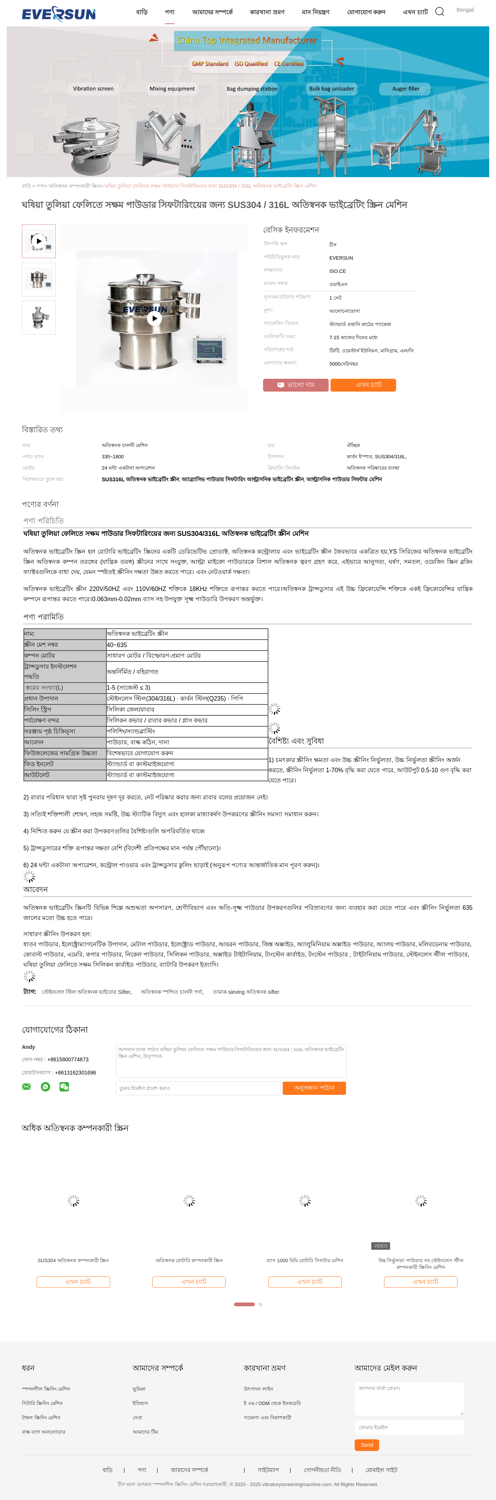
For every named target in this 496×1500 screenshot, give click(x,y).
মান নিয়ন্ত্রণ (315, 12)
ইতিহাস (140, 1403)
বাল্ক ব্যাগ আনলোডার (43, 1432)
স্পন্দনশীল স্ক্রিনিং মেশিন (46, 1389)
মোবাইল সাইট (381, 1470)
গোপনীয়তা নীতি (322, 1470)
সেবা (137, 1417)
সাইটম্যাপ (268, 1470)
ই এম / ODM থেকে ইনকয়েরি (272, 1403)
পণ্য (170, 12)
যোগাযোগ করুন (366, 12)
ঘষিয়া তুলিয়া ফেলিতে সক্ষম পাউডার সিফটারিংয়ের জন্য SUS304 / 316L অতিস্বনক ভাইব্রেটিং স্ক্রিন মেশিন (211, 186)
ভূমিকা (139, 1389)
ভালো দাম (295, 385)
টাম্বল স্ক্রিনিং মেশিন (41, 1417)
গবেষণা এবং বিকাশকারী (267, 1417)
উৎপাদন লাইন (258, 1389)
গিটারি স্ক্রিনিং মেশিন (42, 1403)
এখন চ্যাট (415, 12)
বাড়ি (141, 12)
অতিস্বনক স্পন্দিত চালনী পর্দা (171, 992)
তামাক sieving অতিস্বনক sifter (246, 992)
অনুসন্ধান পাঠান (314, 1088)
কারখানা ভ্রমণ (267, 12)
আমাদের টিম (145, 1432)
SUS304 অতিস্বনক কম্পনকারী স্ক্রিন (73, 1260)
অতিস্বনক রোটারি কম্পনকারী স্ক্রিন (189, 1260)
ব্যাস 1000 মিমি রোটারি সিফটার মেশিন (304, 1260)
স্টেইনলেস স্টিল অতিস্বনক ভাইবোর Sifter (86, 992)
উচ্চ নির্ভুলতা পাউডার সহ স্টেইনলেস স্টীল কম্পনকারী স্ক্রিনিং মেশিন (421, 1264)
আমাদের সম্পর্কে (212, 12)
